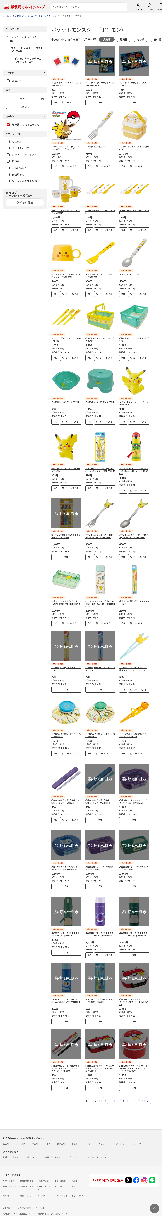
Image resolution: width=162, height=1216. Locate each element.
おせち (87, 1136)
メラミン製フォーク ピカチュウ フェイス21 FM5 (99, 275)
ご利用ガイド (8, 1200)
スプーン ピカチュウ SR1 (129, 274)
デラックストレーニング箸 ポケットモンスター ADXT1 (133, 735)
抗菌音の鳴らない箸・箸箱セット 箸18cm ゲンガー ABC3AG (65, 799)
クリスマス (101, 1136)
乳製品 (74, 1173)
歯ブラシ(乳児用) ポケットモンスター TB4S (134, 602)
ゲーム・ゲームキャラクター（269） (23, 38)
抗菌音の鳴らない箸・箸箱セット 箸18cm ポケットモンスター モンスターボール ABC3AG (65, 1061)
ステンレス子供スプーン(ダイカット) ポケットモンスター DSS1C (133, 536)
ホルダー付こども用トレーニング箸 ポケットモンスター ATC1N (133, 668)
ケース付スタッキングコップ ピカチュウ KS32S (65, 211)
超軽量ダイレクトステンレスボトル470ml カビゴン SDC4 (65, 926)
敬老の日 (61, 1136)
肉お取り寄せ (43, 1173)
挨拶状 (13, 161)
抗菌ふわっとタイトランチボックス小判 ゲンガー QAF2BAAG (133, 799)
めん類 (6, 1188)
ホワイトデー (137, 1136)
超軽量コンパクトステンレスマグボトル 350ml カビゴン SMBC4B (133, 926)
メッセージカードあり (22, 155)
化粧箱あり (15, 174)
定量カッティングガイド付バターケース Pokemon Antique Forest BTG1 (66, 604)
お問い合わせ (39, 1200)
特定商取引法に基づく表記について (52, 1206)
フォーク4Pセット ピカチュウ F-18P (100, 211)
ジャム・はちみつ (27, 1179)
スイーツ (41, 1188)
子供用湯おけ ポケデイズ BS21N (65, 402)
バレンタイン (119, 1136)
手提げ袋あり (17, 168)
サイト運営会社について (24, 1206)
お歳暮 (74, 1136)
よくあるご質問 (24, 1200)
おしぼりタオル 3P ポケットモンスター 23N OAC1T (66, 84)
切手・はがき (8, 1173)
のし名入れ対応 (18, 148)
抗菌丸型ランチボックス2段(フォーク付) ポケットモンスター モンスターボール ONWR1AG (134, 1061)
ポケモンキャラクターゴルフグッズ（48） (28, 60)
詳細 (55, 102)
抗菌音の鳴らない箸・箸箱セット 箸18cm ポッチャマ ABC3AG (99, 799)
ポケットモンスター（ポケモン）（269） (27, 49)
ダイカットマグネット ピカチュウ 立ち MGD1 (65, 469)
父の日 (35, 1136)
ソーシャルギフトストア (97, 1149)
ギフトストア (32, 1149)
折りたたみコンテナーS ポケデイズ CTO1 (134, 339)
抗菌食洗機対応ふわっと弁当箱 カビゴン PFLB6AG (133, 863)
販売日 (123, 39)
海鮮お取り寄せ (26, 1173)
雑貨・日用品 (25, 1188)
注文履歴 (149, 9)
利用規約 (7, 1206)
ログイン (138, 9)
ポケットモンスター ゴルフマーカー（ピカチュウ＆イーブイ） (65, 147)
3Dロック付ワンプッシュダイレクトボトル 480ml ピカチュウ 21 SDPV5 (133, 471)
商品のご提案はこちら (37, 1211)
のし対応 (14, 141)
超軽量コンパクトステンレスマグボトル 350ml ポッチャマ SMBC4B (66, 993)
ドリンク (58, 1179)
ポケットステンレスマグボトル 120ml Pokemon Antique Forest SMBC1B (100, 604)
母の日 (6, 1136)
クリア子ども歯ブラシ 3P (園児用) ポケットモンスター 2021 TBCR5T (100, 469)
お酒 (73, 1179)
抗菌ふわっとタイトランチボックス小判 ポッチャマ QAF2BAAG (65, 863)
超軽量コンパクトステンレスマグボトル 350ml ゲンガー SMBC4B (99, 926)
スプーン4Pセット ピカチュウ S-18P (134, 211)
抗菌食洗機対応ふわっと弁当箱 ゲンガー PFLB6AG (99, 863)
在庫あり (14, 81)
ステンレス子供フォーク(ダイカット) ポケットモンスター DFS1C (99, 536)
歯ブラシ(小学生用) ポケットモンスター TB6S (100, 668)
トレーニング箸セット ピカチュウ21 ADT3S (66, 339)
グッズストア (74, 1149)
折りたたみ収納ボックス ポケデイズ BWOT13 (99, 339)
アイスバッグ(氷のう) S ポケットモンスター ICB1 (66, 735)
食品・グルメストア (53, 1149)
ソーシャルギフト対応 (22, 181)
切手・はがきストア (11, 1149)
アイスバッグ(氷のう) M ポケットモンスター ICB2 (100, 735)
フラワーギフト (61, 1188)
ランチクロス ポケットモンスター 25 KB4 (133, 84)
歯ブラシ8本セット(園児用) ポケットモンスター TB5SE (65, 536)
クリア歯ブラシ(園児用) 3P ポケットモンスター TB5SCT (99, 993)
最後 (148, 1093)
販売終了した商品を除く (23, 124)
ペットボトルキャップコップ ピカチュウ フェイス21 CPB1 (65, 275)
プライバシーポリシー (15, 1211)
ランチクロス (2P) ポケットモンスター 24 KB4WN (99, 84)
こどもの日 (20, 1136)
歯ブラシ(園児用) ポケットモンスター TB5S (66, 668)
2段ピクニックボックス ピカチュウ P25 (134, 147)
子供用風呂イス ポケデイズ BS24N (99, 402)
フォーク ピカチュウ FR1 (95, 146)
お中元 (47, 1136)
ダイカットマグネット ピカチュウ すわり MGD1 (133, 403)
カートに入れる (72, 102)
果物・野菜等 (60, 1173)
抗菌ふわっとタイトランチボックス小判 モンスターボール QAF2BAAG (133, 994)
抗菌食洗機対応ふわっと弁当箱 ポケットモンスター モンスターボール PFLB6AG (99, 1061)
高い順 (140, 39)
